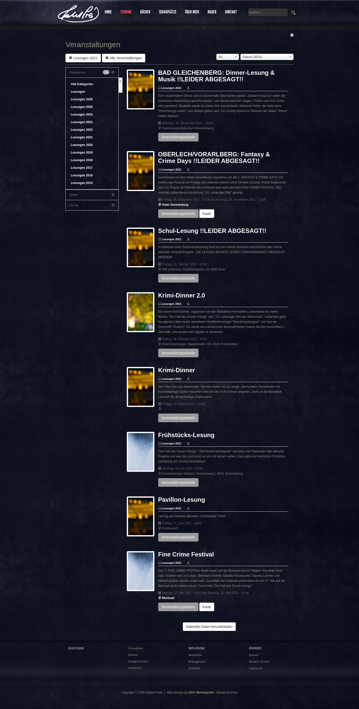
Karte (207, 214)
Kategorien (92, 72)
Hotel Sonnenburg (175, 205)
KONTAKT (231, 12)
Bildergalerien (197, 661)
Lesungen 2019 (82, 152)
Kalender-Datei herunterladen (209, 627)
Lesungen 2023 (82, 122)
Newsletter (195, 655)
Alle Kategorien (82, 84)
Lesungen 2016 (82, 175)
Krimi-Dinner (176, 370)
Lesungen (78, 92)
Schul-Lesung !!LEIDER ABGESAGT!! (212, 230)
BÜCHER (145, 12)
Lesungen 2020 (82, 145)
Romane (133, 655)
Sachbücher (135, 668)
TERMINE (126, 12)
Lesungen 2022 (82, 130)
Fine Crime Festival (186, 554)
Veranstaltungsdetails (178, 137)
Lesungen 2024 (82, 114)
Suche (92, 205)
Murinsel (168, 598)
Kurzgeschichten (138, 661)
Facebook (194, 668)
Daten (92, 194)
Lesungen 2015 (82, 183)
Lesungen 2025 (82, 107)
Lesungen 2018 (82, 160)
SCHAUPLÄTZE (167, 12)
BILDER (212, 12)
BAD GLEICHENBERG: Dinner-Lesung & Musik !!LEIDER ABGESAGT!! (216, 76)
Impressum (255, 668)
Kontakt (254, 655)
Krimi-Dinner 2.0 (181, 295)
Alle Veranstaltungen (123, 58)
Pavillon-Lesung (181, 499)
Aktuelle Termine (259, 661)
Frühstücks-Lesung (186, 435)
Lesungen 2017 (82, 168)
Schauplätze (135, 648)
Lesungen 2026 (82, 99)
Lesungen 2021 (83, 58)
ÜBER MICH (192, 12)
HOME (108, 12)
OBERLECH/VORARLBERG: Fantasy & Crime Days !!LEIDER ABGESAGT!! (214, 157)
